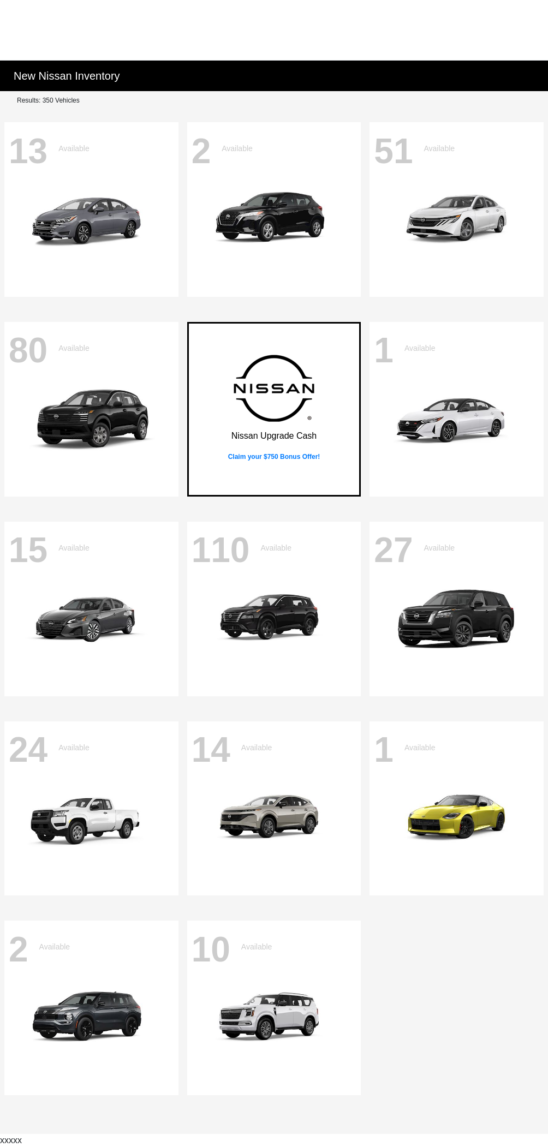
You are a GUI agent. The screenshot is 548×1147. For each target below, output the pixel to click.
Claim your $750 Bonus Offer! (274, 457)
